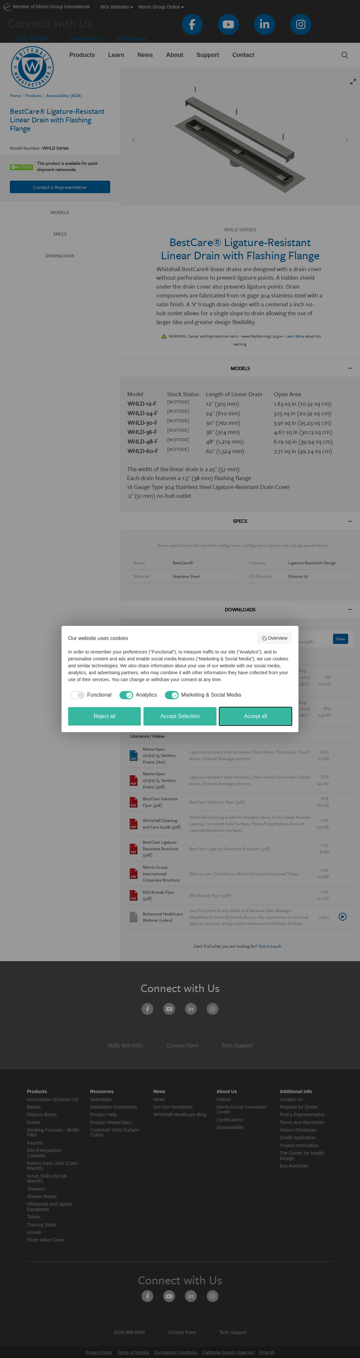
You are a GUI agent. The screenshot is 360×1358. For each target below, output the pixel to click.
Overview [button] (274, 638)
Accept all (255, 716)
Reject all (105, 716)
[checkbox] (90, 695)
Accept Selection (179, 716)
